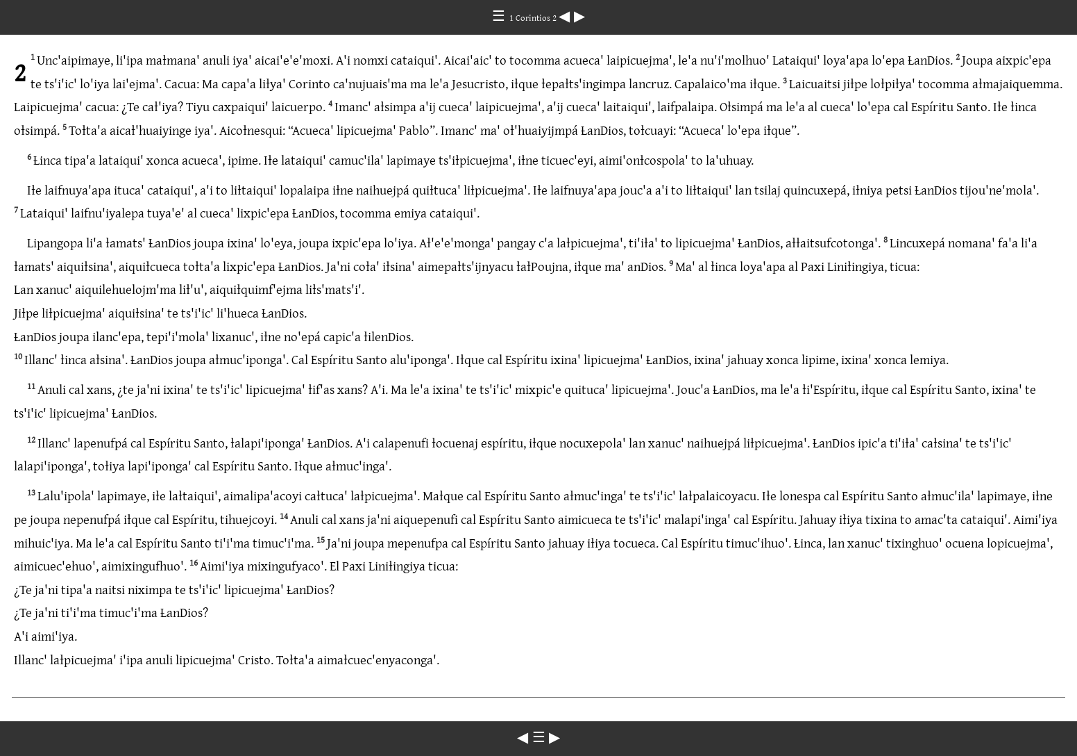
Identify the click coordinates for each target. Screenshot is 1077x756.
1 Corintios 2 (534, 17)
